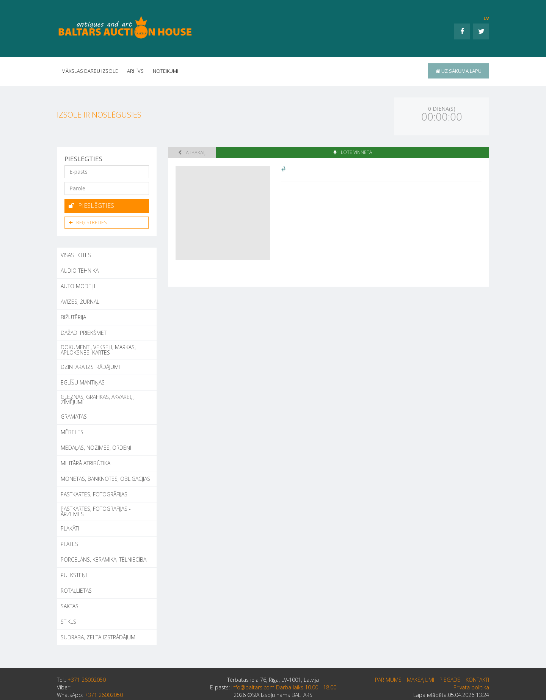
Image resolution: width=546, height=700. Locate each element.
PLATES (69, 544)
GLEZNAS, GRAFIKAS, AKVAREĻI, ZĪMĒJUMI (98, 399)
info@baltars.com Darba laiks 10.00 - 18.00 (283, 687)
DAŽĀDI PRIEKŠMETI (84, 332)
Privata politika (471, 687)
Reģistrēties (88, 222)
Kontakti (477, 679)
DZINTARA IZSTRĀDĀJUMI (90, 366)
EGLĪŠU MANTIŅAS (83, 382)
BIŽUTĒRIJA (73, 317)
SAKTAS (69, 606)
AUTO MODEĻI (78, 286)
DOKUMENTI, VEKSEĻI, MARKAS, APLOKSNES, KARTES (98, 350)
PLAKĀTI (70, 528)
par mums (388, 679)
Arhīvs (135, 70)
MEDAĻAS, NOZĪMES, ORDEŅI (96, 447)
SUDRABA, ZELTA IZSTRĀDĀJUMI (98, 637)
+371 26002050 (86, 679)
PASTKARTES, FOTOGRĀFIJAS (94, 494)
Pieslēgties (91, 205)
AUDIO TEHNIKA (80, 270)
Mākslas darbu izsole (89, 70)
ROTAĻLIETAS (76, 590)
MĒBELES (72, 432)
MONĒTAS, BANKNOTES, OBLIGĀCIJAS (105, 478)
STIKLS (68, 621)
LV (486, 18)
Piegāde (449, 679)
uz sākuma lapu (459, 70)
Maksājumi (420, 679)
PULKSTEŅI (74, 575)
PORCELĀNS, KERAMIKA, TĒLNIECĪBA (103, 559)
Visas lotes (76, 255)
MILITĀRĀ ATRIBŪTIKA (85, 463)
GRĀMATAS (74, 416)
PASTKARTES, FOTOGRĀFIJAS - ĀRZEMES (96, 511)
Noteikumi (165, 70)
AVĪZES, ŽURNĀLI (80, 301)
